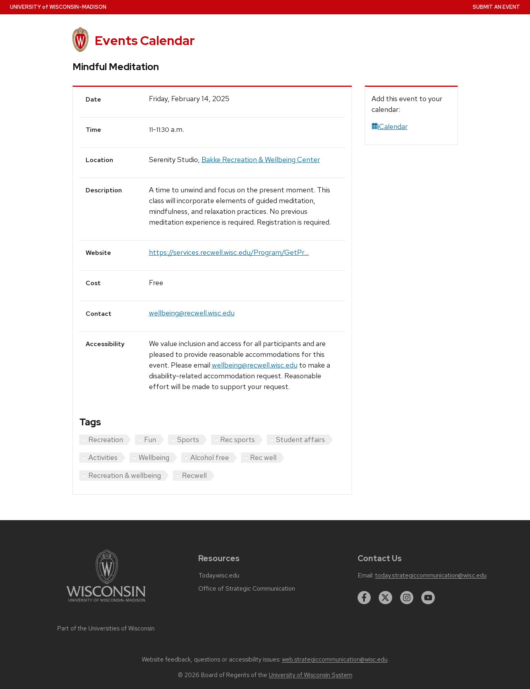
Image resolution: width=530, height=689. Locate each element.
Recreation (105, 439)
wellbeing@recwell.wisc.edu (192, 312)
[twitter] (385, 598)
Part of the (106, 628)
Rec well (263, 457)
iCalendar (390, 126)
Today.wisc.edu (218, 575)
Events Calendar (145, 40)
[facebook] (364, 598)
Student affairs (300, 439)
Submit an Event (496, 7)
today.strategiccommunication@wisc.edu (431, 575)
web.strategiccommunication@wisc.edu (334, 660)
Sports (188, 439)
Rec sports (237, 439)
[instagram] (407, 598)
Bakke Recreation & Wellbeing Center (260, 159)
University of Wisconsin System (310, 675)
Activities (102, 457)
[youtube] (428, 598)
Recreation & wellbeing (124, 475)
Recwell (194, 475)
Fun (150, 439)
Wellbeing (154, 457)
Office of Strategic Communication (246, 589)
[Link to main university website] (106, 603)
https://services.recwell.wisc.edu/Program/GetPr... (229, 252)
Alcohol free (209, 457)
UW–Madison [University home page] (58, 7)
